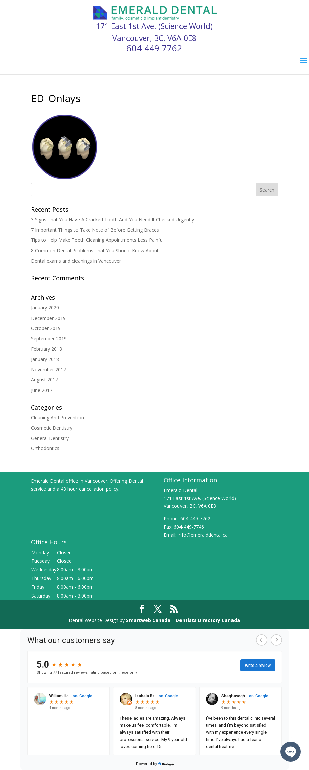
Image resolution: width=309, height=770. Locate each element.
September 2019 (49, 338)
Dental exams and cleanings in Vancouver (76, 261)
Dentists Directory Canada (208, 620)
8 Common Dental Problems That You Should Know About (95, 250)
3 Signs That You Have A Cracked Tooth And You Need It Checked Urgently (112, 219)
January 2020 (45, 307)
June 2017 (41, 390)
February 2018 (46, 349)
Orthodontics (45, 448)
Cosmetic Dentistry (51, 428)
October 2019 (46, 328)
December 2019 (48, 318)
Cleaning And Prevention (57, 417)
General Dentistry (50, 438)
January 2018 (45, 359)
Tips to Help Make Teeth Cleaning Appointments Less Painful (97, 240)
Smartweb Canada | (151, 620)
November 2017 (48, 369)
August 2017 (44, 379)
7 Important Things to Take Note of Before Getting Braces (95, 230)
